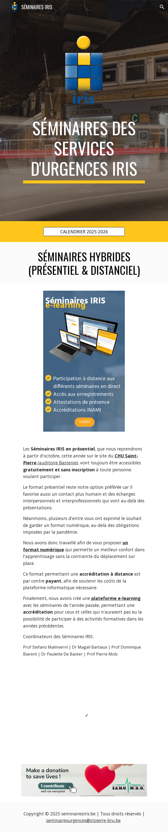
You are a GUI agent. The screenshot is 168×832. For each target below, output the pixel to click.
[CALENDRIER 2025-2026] (84, 231)
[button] (6, 7)
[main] (84, 150)
